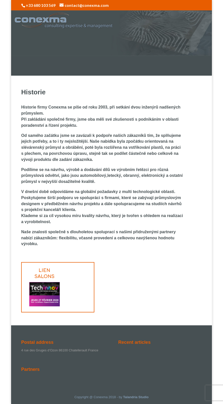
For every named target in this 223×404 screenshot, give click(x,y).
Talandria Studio (136, 397)
